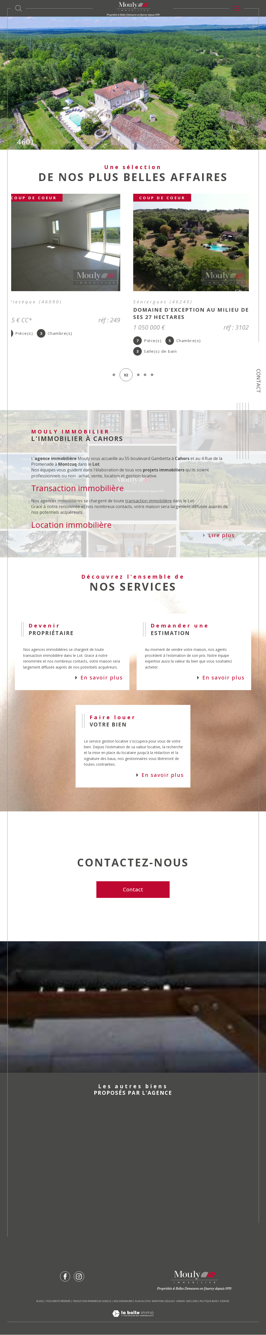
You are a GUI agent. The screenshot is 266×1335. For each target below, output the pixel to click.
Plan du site (142, 1301)
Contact (258, 381)
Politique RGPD (209, 1301)
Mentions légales (163, 1301)
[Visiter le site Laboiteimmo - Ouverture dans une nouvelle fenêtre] (133, 1319)
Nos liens (191, 1301)
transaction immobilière (148, 501)
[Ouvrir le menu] (236, 8)
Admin (180, 1301)
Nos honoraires (123, 1301)
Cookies (224, 1301)
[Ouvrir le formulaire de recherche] (18, 8)
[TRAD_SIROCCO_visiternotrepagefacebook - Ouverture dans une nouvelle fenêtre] (65, 1277)
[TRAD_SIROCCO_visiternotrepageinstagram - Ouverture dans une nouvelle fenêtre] (79, 1277)
